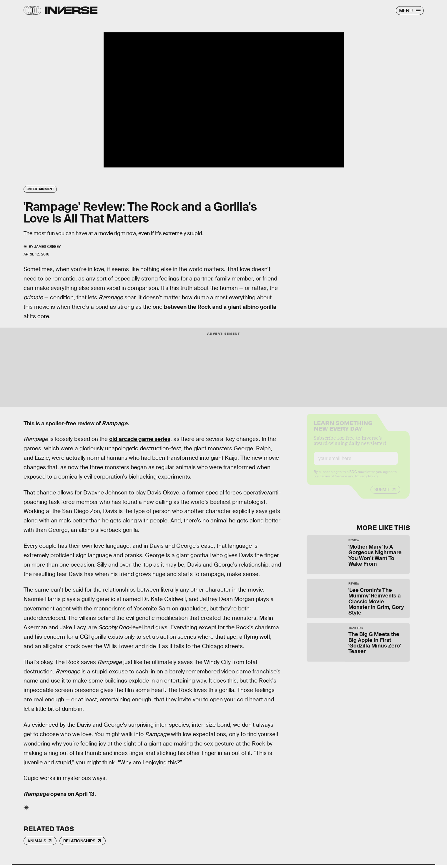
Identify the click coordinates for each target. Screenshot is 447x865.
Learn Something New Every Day (343, 430)
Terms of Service (333, 481)
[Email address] (356, 463)
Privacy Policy (366, 481)
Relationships (79, 841)
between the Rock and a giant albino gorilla (220, 307)
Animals (36, 841)
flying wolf (257, 636)
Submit (382, 494)
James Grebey (47, 246)
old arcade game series (139, 439)
